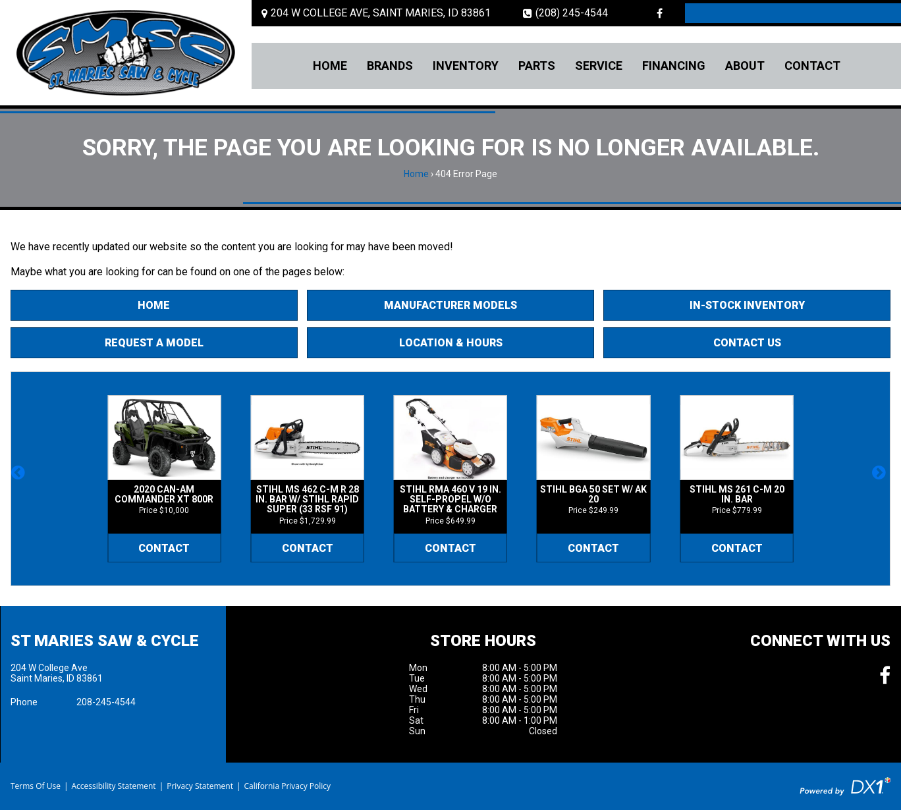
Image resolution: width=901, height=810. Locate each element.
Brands (390, 65)
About (745, 65)
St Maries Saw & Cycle (105, 641)
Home (330, 65)
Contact (812, 65)
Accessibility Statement (113, 786)
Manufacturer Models (450, 305)
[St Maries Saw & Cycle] (125, 52)
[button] (20, 478)
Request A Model (154, 343)
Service (598, 65)
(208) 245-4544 (565, 13)
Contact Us (747, 343)
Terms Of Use (36, 786)
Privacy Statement (200, 786)
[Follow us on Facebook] (660, 13)
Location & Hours (451, 343)
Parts (536, 65)
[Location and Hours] (376, 13)
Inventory (466, 65)
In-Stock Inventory (747, 305)
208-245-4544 (106, 702)
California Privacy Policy (287, 786)
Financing (673, 65)
